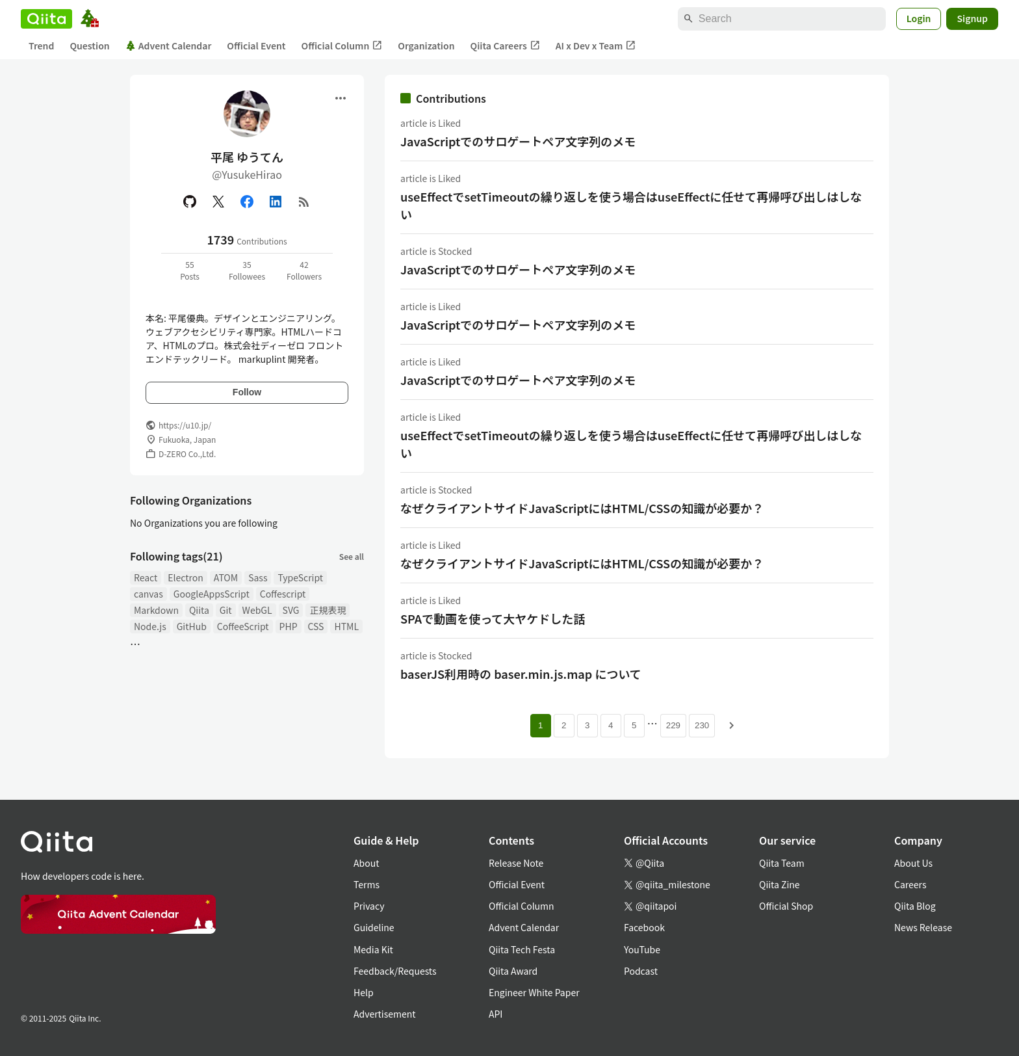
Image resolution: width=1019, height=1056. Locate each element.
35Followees (247, 270)
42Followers (304, 270)
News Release (923, 927)
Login (919, 18)
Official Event (256, 45)
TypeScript (300, 577)
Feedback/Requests (395, 970)
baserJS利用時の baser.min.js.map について (520, 673)
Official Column (342, 46)
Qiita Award (513, 970)
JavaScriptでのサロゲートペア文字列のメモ (518, 141)
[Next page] (731, 725)
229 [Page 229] (673, 725)
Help (364, 992)
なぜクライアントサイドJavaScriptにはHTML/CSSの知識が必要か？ (582, 507)
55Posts (190, 270)
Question (89, 45)
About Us (913, 862)
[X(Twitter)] (218, 201)
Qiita (199, 609)
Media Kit (373, 949)
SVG (291, 609)
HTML (346, 626)
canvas (148, 593)
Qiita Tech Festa (522, 949)
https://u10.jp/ (185, 424)
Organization (426, 45)
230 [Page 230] (702, 725)
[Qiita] (46, 19)
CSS (316, 626)
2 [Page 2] (563, 725)
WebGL (257, 609)
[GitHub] (189, 201)
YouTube (642, 949)
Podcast (641, 970)
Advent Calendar (168, 45)
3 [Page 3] (587, 725)
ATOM (226, 577)
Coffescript (283, 593)
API (495, 1013)
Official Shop (786, 905)
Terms (367, 884)
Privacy (369, 905)
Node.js (150, 626)
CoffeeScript (243, 626)
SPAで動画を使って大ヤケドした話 (492, 618)
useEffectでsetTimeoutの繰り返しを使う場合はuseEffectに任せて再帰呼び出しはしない (631, 205)
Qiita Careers (505, 46)
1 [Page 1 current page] (540, 725)
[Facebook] (247, 201)
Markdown (156, 609)
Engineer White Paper (534, 992)
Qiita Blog (915, 905)
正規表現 (327, 609)
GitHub (192, 626)
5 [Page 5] (634, 725)
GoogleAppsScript (212, 593)
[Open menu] (341, 98)
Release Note (516, 862)
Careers (910, 884)
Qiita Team (782, 862)
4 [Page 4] (610, 725)
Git (226, 609)
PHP (288, 626)
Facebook (644, 927)
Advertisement (385, 1013)
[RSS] (304, 201)
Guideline (374, 927)
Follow (247, 392)
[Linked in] (275, 201)
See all (351, 556)
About (366, 862)
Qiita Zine (779, 884)
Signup (972, 18)
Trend (41, 45)
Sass (257, 577)
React (145, 577)
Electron (185, 577)
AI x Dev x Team (596, 46)
